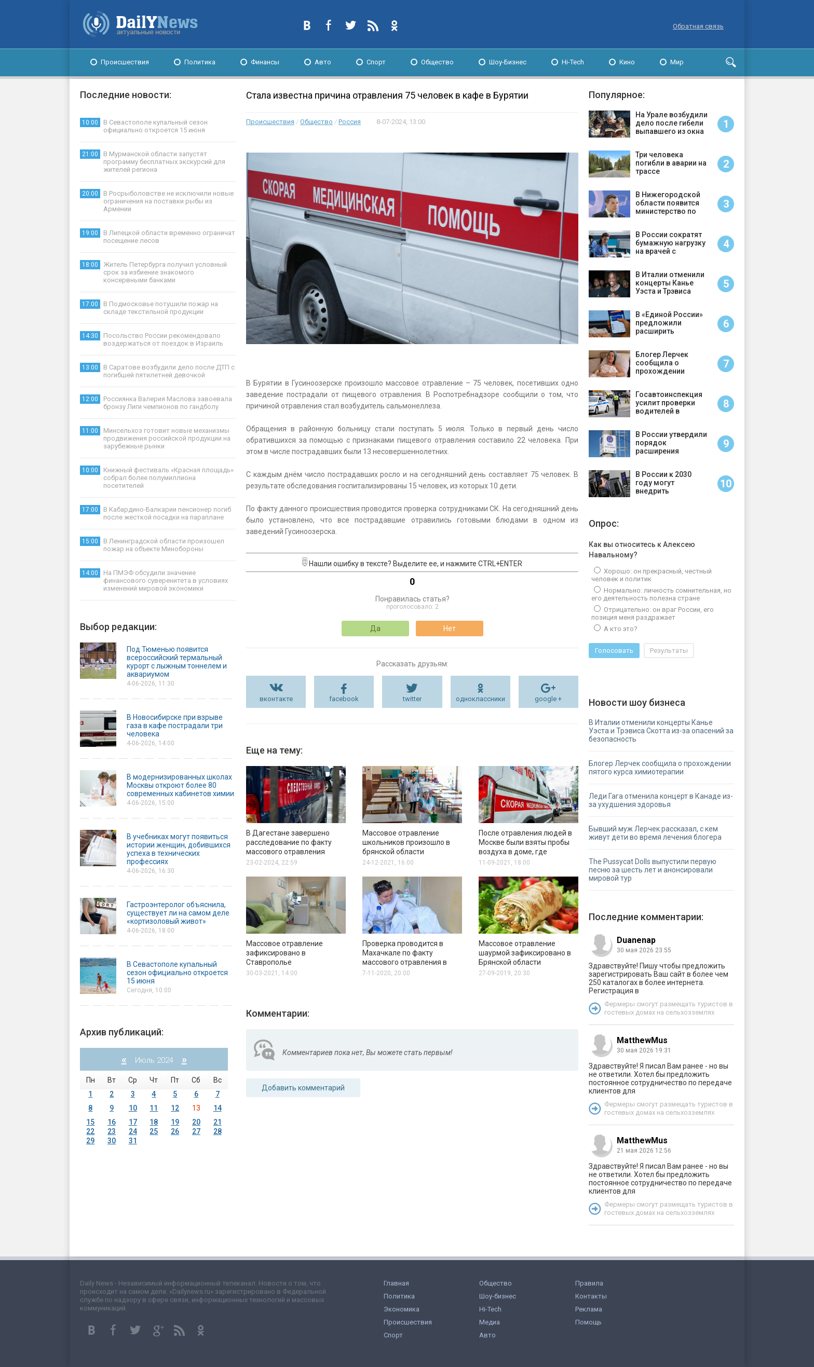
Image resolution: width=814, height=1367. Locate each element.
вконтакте (276, 699)
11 (154, 1108)
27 (196, 1131)
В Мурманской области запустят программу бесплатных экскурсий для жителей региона (152, 161)
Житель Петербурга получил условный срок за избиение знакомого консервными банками (153, 272)
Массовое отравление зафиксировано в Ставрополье (284, 952)
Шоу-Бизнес (507, 62)
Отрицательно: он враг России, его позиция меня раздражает (652, 613)
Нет (449, 628)
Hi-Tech (573, 62)
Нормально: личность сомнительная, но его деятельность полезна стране (661, 594)
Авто (323, 62)
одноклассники (480, 699)
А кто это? (619, 629)
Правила (589, 1283)
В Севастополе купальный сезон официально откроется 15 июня (144, 126)
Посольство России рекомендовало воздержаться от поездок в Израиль (151, 339)
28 (217, 1131)
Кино (627, 62)
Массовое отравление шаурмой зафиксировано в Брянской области (525, 952)
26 (175, 1131)
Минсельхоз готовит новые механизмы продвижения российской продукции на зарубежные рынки (155, 438)
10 (133, 1108)
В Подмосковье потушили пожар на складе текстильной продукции (149, 307)
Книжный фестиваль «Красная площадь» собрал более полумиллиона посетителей (157, 477)
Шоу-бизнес (497, 1296)
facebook (344, 699)
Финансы (265, 62)
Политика (199, 62)
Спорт (376, 62)
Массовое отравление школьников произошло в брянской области (406, 842)
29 (90, 1141)
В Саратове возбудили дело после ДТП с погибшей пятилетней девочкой (157, 371)
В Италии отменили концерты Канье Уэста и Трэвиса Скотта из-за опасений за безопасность (661, 730)
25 (154, 1131)
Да (375, 628)
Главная (396, 1283)
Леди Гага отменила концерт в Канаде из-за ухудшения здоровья (661, 800)
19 (175, 1122)
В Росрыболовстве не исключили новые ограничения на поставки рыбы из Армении (157, 201)
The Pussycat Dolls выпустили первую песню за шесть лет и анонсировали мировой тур (652, 869)
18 (154, 1122)
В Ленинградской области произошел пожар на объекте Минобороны (152, 545)
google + (548, 699)
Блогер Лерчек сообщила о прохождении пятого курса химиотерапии (660, 767)
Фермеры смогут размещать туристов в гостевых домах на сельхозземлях (668, 1008)
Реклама (588, 1309)
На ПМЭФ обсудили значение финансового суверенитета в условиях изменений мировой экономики (154, 580)
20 (196, 1122)
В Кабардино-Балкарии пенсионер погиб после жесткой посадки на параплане (155, 513)
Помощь (588, 1322)
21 (217, 1122)
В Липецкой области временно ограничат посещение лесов (157, 236)
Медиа (489, 1322)
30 (111, 1141)
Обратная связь (698, 26)
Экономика (401, 1309)
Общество (437, 62)
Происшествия (125, 62)
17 (133, 1122)
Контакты (591, 1296)
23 (111, 1131)
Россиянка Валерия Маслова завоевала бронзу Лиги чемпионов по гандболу (156, 402)
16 (111, 1122)
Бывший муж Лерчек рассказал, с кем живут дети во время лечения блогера (655, 833)
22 (90, 1131)
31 (133, 1141)
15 (90, 1122)
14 (217, 1108)
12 (175, 1108)
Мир (677, 62)
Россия (349, 122)
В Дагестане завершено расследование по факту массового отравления (289, 842)
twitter (412, 699)
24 (133, 1131)
